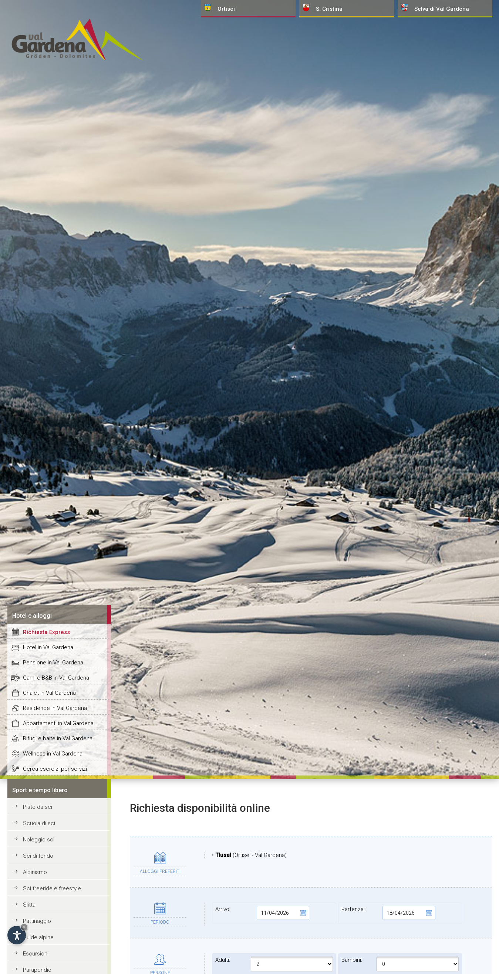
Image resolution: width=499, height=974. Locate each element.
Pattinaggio (37, 921)
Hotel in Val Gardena (48, 647)
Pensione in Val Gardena (53, 662)
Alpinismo (35, 872)
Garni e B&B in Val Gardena (56, 677)
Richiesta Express (46, 632)
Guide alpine (38, 937)
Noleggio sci (38, 839)
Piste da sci (37, 807)
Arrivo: (262, 913)
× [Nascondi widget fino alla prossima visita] (24, 927)
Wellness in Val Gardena (52, 753)
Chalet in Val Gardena (49, 693)
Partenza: (388, 913)
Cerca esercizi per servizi (55, 768)
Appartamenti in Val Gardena (58, 723)
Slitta (29, 904)
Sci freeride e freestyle (52, 888)
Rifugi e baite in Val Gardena (57, 738)
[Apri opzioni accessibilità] (16, 935)
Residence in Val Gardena (55, 708)
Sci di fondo (38, 856)
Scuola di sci (39, 823)
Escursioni (35, 953)
